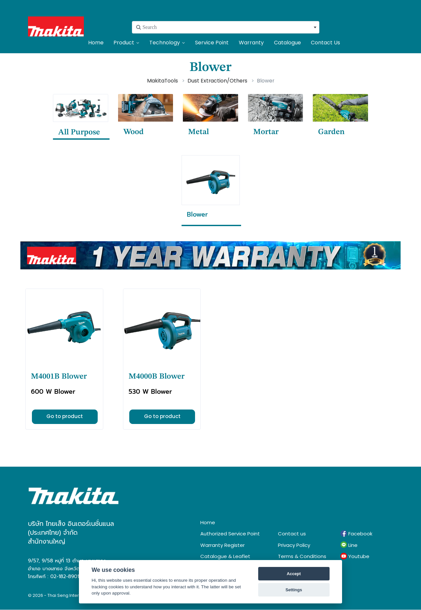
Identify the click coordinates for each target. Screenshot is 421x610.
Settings (293, 589)
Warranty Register (222, 545)
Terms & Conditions (302, 556)
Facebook (356, 533)
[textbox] (225, 27)
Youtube (354, 556)
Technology (167, 42)
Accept (294, 573)
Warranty (251, 42)
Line (349, 545)
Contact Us (325, 42)
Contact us (292, 533)
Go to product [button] (64, 416)
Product (126, 42)
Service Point (212, 42)
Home (96, 42)
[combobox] (225, 27)
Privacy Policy (294, 545)
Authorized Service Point (230, 533)
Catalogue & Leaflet (225, 556)
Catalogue (287, 42)
